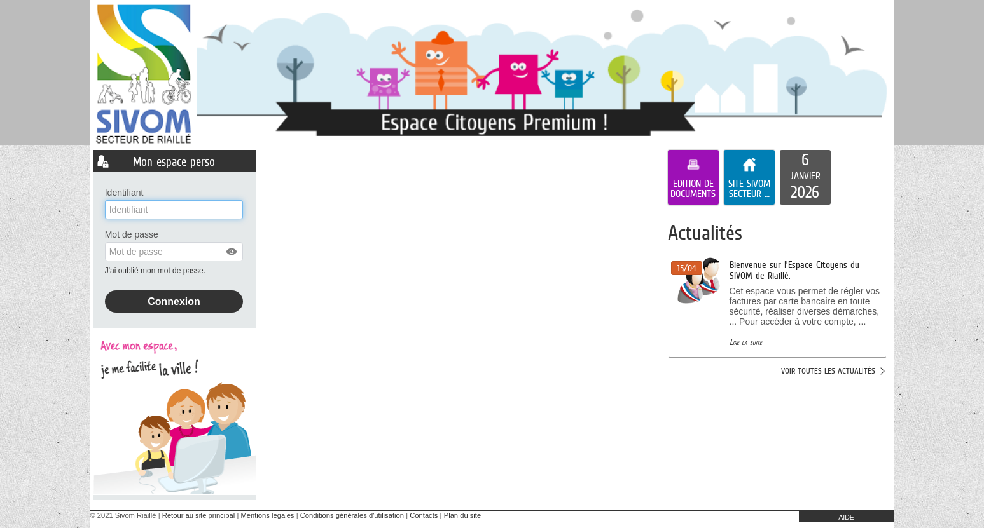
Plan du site (462, 515)
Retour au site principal (198, 515)
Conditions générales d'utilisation (352, 515)
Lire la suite (746, 342)
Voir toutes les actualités (828, 371)
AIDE (846, 517)
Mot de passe (131, 234)
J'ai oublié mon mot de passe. (156, 270)
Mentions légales (268, 515)
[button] (232, 251)
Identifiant (124, 192)
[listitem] (805, 177)
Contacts (424, 515)
